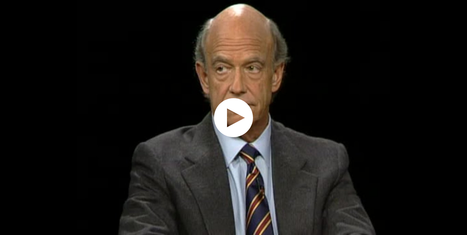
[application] (233, 117)
